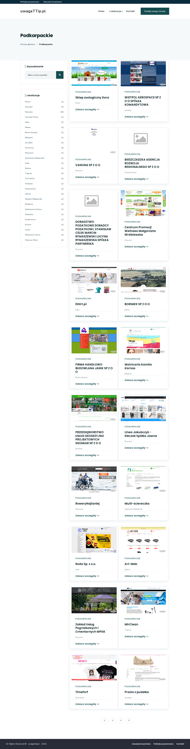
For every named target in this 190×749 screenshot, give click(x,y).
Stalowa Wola (44, 240)
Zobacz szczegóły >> (87, 109)
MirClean (131, 624)
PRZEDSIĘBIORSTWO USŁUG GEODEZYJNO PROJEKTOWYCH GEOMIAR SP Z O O (89, 437)
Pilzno (77, 103)
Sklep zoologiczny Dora (92, 98)
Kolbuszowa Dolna (44, 209)
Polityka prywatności (29, 2)
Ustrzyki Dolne (130, 172)
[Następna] (129, 720)
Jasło (77, 569)
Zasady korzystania (141, 744)
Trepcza (128, 630)
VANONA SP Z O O (87, 165)
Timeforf (81, 692)
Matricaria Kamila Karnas (138, 366)
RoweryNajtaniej (87, 504)
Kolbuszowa (44, 188)
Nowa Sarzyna (81, 377)
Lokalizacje (115, 11)
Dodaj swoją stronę (155, 11)
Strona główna (27, 44)
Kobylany (44, 214)
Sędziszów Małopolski (133, 509)
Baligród (128, 374)
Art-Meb (131, 564)
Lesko (44, 229)
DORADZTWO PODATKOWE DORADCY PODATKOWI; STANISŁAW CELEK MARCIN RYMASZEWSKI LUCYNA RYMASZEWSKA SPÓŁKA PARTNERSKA (93, 233)
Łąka (77, 310)
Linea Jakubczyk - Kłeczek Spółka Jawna (141, 434)
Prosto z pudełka (137, 692)
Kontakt (130, 11)
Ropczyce (79, 509)
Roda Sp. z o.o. (85, 564)
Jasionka (128, 110)
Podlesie (44, 183)
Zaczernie (44, 147)
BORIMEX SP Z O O (137, 304)
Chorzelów (79, 697)
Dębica (127, 569)
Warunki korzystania (52, 2)
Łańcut (44, 194)
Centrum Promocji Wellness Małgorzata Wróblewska (140, 231)
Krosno (44, 224)
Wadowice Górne (44, 234)
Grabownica (44, 219)
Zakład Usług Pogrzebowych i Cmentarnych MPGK (90, 628)
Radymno (44, 204)
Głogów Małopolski (44, 199)
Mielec (127, 310)
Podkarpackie (46, 44)
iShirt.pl (81, 304)
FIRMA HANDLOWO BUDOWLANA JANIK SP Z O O (94, 368)
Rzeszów (79, 170)
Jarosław (79, 448)
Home (101, 11)
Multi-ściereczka (137, 504)
